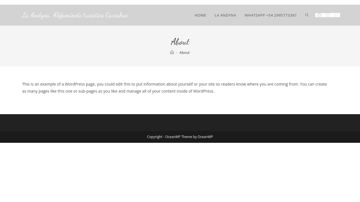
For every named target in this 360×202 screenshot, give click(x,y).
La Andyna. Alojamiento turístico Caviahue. (76, 15)
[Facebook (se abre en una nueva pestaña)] (319, 15)
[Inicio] (172, 52)
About (184, 52)
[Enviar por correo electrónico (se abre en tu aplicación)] (336, 15)
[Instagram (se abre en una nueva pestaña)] (328, 15)
